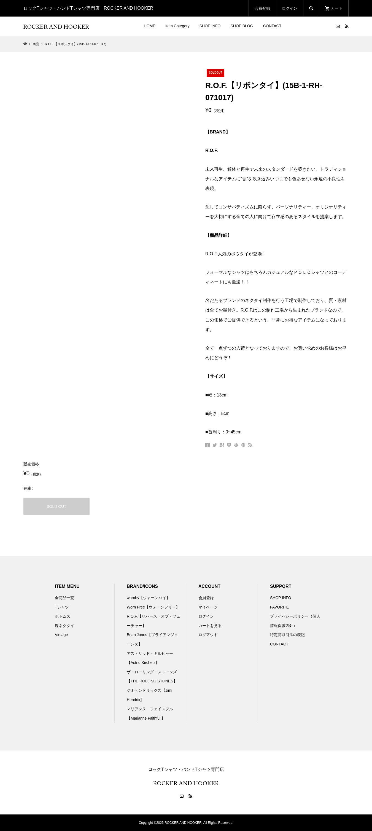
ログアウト (208, 634)
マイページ (208, 607)
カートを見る (210, 625)
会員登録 (262, 8)
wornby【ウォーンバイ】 (148, 598)
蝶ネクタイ (64, 625)
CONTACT (272, 26)
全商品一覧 (64, 598)
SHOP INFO (210, 26)
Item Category (177, 26)
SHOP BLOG (241, 26)
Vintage (61, 634)
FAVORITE (279, 607)
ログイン (289, 8)
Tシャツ (62, 607)
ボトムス (62, 616)
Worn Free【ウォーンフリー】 (153, 607)
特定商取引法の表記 (287, 634)
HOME (149, 26)
